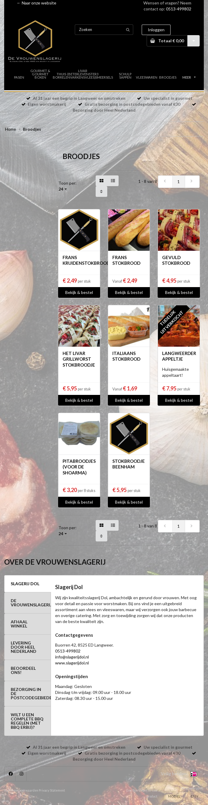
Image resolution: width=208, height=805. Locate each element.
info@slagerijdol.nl (72, 656)
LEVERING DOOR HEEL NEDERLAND (23, 647)
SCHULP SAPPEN (125, 75)
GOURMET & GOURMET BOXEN (40, 74)
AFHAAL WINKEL (19, 623)
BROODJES (167, 77)
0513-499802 (178, 8)
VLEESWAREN (146, 77)
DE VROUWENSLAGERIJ (31, 602)
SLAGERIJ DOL (25, 583)
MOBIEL (174, 796)
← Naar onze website (36, 2)
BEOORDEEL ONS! (23, 670)
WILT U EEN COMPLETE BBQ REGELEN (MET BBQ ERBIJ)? (27, 721)
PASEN (19, 77)
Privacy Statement (52, 790)
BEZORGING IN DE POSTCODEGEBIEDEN (31, 693)
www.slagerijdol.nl (72, 662)
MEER (188, 77)
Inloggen (156, 29)
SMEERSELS (104, 77)
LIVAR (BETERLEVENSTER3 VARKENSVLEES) (82, 74)
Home (10, 129)
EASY (194, 796)
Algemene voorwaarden (21, 790)
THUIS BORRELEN (61, 75)
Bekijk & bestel (79, 292)
